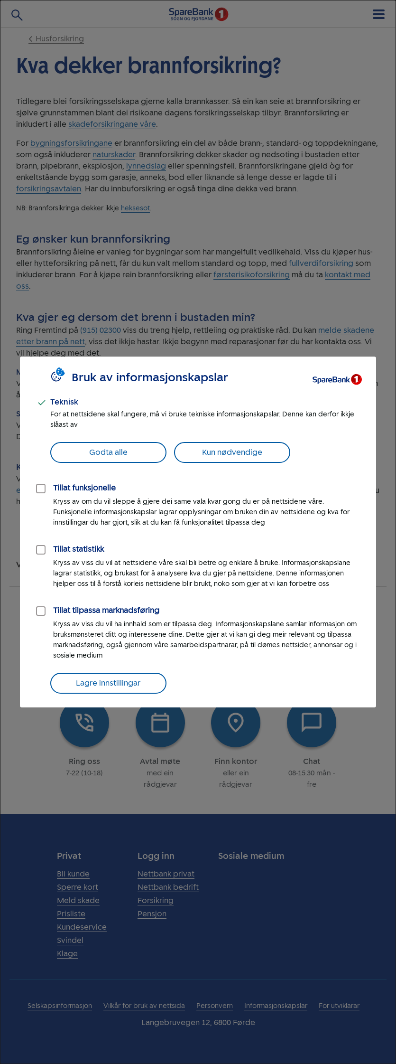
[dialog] (198, 532)
